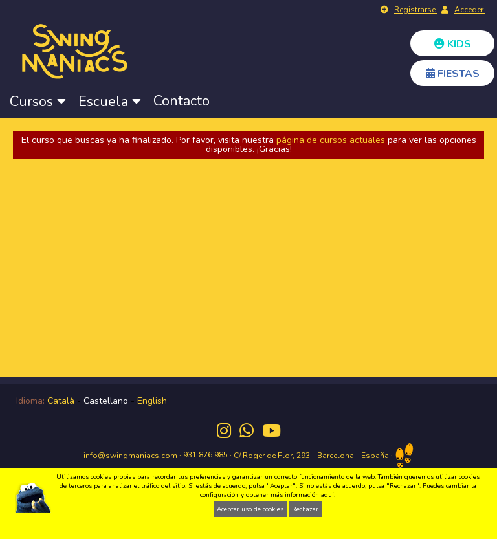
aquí (327, 495)
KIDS (452, 44)
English (152, 401)
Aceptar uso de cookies (250, 509)
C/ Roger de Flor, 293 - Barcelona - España (311, 455)
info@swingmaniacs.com (130, 455)
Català (60, 401)
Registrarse (415, 10)
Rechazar (305, 509)
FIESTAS (453, 74)
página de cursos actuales (330, 140)
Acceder (469, 10)
